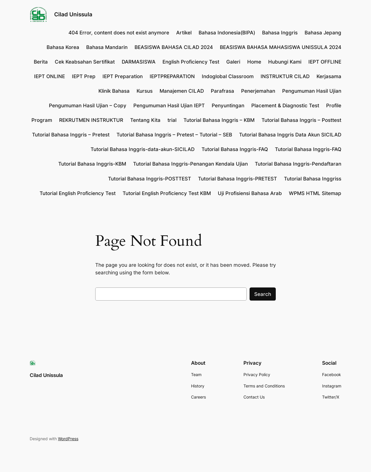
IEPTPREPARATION (172, 76)
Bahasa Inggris (280, 33)
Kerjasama (329, 76)
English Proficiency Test (190, 62)
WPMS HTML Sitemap (315, 193)
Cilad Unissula (73, 14)
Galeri (233, 62)
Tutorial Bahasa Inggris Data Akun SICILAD (290, 135)
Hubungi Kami (284, 62)
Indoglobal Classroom (228, 76)
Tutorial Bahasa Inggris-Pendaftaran (298, 164)
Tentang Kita (145, 120)
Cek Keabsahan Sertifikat (85, 62)
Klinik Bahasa (114, 91)
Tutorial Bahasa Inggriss (312, 179)
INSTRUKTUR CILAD (285, 76)
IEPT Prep (84, 76)
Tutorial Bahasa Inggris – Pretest (70, 135)
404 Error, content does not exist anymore (118, 33)
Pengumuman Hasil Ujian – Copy (87, 105)
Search (262, 294)
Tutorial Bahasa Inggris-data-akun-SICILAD (143, 149)
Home (254, 62)
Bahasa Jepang (323, 33)
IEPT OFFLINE (324, 62)
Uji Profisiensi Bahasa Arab (250, 193)
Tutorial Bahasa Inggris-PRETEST (237, 179)
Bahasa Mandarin (107, 47)
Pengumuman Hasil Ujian (311, 91)
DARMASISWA (139, 62)
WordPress (68, 438)
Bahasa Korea (63, 47)
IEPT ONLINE (49, 76)
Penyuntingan (228, 105)
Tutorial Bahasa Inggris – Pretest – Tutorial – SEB (174, 135)
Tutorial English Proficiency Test (78, 193)
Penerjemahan (258, 91)
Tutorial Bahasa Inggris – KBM (219, 120)
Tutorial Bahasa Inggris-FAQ (235, 149)
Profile (333, 105)
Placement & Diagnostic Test (285, 105)
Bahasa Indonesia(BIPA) (227, 33)
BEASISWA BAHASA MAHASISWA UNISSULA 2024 (280, 47)
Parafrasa (222, 91)
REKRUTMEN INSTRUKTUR (91, 120)
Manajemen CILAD (182, 91)
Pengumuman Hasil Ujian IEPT (169, 105)
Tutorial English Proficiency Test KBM (167, 193)
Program (41, 120)
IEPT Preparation (123, 76)
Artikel (184, 33)
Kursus (145, 91)
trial (171, 120)
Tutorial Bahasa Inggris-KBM (92, 164)
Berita (41, 62)
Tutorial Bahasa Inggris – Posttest (301, 120)
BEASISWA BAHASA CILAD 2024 (174, 47)
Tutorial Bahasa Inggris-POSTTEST (149, 179)
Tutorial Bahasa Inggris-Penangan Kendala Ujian (190, 164)
